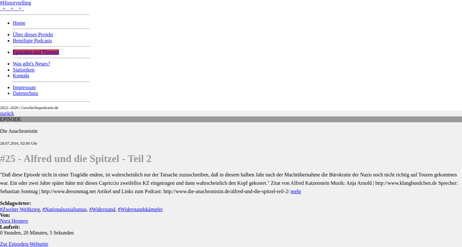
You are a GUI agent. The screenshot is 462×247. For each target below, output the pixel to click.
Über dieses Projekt (33, 34)
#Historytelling (15, 2)
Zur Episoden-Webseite (24, 244)
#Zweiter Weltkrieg (20, 209)
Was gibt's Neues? (31, 63)
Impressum (24, 87)
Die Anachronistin (19, 131)
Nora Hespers (14, 221)
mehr (296, 191)
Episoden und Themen (36, 52)
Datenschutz (25, 93)
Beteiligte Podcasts (32, 40)
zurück (7, 113)
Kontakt (21, 75)
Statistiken (24, 69)
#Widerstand (102, 209)
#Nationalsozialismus (64, 209)
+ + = (12, 8)
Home (19, 23)
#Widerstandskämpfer (140, 209)
